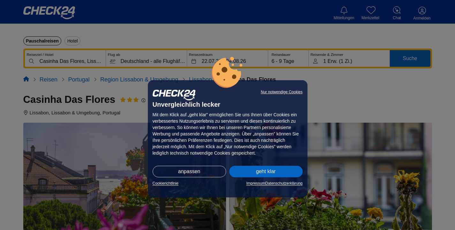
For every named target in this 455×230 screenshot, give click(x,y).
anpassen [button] (189, 171)
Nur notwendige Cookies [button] (282, 92)
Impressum (255, 183)
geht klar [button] (266, 171)
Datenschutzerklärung (284, 183)
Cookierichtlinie (165, 183)
